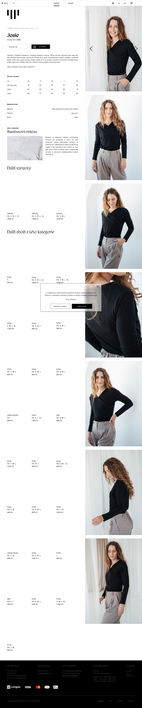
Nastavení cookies (60, 306)
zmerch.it (129, 671)
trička (9, 277)
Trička (32, 28)
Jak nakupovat (11, 673)
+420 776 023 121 (43, 671)
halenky (10, 213)
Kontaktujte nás (44, 666)
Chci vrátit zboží (12, 671)
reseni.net (130, 676)
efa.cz (128, 673)
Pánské (71, 3)
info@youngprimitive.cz (45, 673)
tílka (58, 415)
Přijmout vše (82, 306)
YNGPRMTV (10, 28)
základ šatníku (12, 415)
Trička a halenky (25, 28)
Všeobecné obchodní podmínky (16, 676)
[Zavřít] (98, 286)
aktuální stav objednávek (70, 676)
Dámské (17, 28)
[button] (136, 48)
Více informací (71, 299)
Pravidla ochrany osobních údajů (17, 678)
